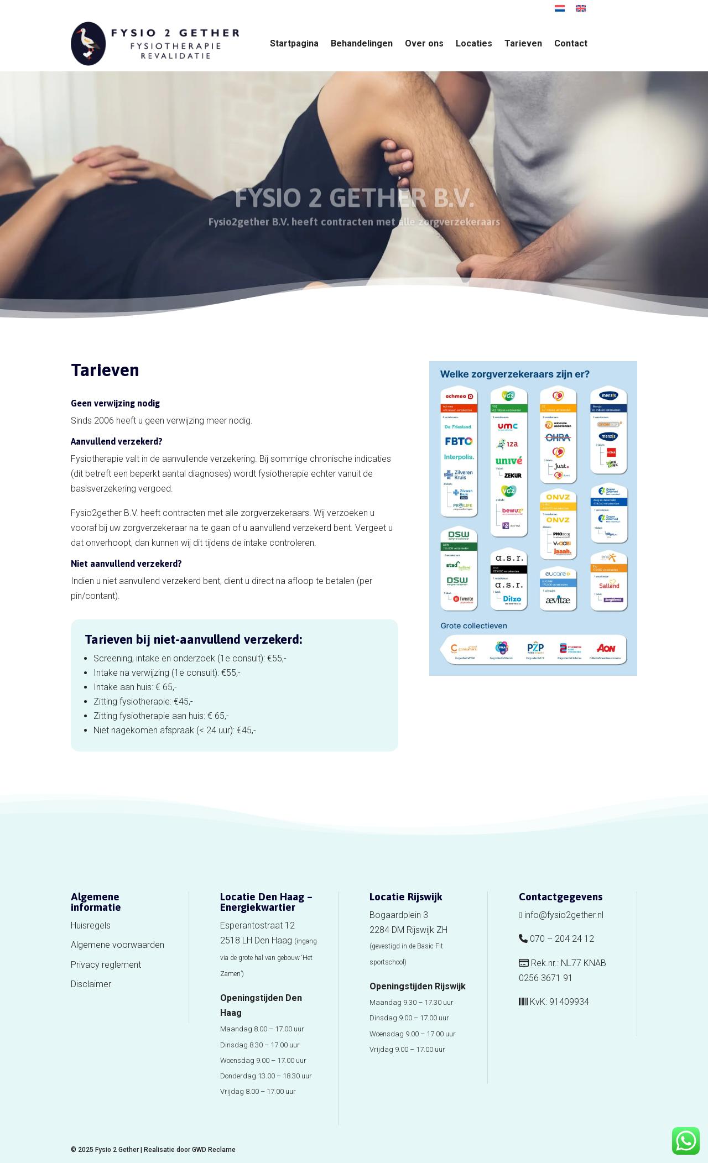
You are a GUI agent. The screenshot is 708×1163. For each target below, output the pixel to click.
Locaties (474, 44)
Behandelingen (362, 44)
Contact (570, 44)
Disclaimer (91, 984)
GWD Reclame (214, 1150)
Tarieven (523, 44)
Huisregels (91, 925)
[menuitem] (559, 8)
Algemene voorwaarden (117, 945)
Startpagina (294, 44)
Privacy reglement (106, 964)
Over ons (424, 44)
